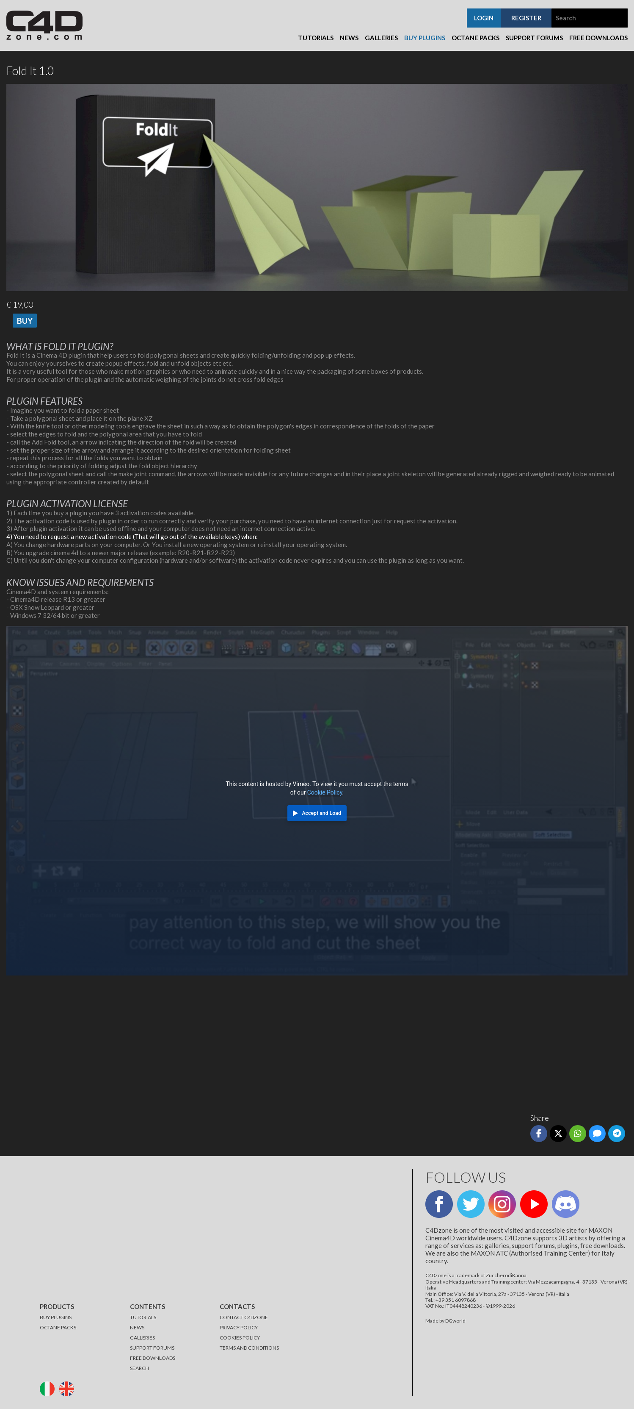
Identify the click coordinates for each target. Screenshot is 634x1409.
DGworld (455, 1320)
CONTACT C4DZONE (244, 1317)
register (526, 18)
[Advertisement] (260, 1041)
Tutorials (316, 38)
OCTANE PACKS (58, 1327)
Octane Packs (475, 38)
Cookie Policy (324, 792)
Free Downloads (598, 38)
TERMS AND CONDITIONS (249, 1348)
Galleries (381, 38)
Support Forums (534, 38)
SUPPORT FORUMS (152, 1348)
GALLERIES (142, 1337)
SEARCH (139, 1368)
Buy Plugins (424, 38)
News (349, 38)
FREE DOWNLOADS (152, 1358)
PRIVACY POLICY (239, 1327)
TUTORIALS (143, 1317)
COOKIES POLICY (240, 1337)
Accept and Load (321, 813)
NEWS (137, 1327)
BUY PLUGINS (56, 1317)
